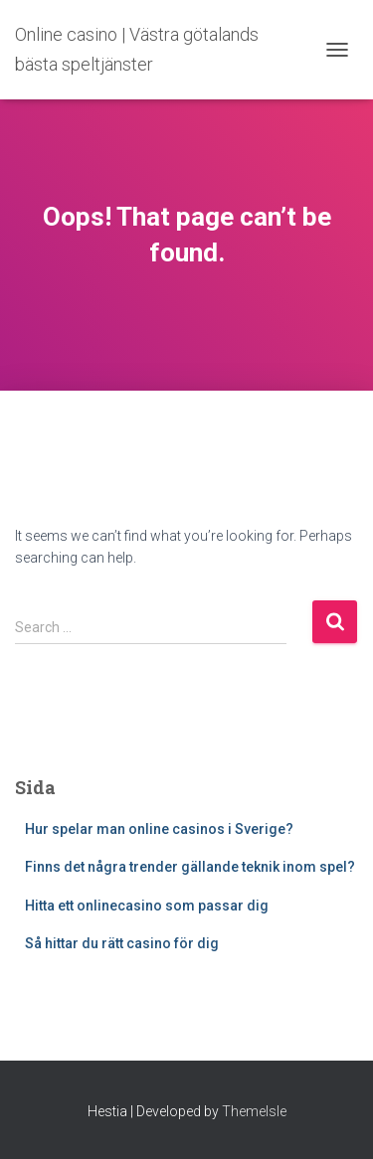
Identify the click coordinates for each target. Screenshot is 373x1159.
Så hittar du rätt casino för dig (122, 943)
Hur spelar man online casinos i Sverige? (159, 829)
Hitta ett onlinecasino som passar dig (147, 905)
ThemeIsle (254, 1111)
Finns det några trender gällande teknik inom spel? (190, 867)
